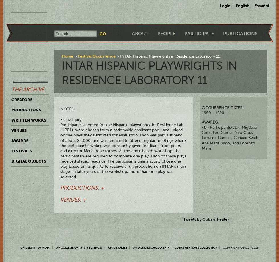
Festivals (21, 151)
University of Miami (35, 247)
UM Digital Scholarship (151, 247)
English (242, 5)
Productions (26, 110)
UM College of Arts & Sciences (79, 247)
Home (67, 56)
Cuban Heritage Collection (196, 247)
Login (225, 5)
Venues (19, 130)
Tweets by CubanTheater (206, 219)
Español (262, 5)
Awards (19, 140)
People (166, 33)
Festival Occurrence (97, 56)
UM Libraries (117, 247)
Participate (199, 33)
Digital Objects (28, 161)
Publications (240, 33)
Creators (21, 99)
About (140, 33)
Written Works (28, 120)
